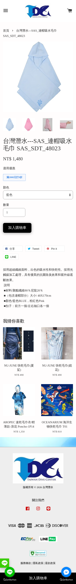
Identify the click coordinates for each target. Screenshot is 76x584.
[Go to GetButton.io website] (66, 579)
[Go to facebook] (66, 572)
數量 (6, 204)
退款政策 (50, 563)
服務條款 (25, 563)
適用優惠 (9, 168)
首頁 (6, 30)
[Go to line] (10, 572)
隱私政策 (38, 563)
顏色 (6, 187)
